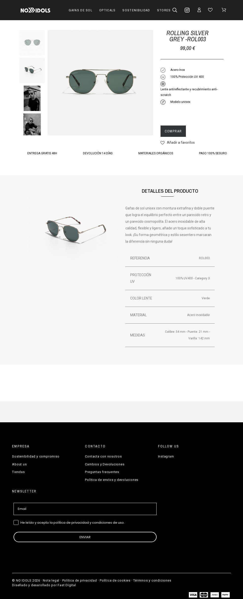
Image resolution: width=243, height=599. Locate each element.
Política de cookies (115, 580)
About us (19, 464)
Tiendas (18, 472)
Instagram (166, 456)
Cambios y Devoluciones (104, 464)
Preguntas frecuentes (102, 472)
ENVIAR (85, 537)
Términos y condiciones (152, 580)
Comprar (173, 131)
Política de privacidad (79, 580)
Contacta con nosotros (103, 456)
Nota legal (51, 580)
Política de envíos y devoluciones (111, 480)
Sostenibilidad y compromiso (35, 456)
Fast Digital (67, 585)
